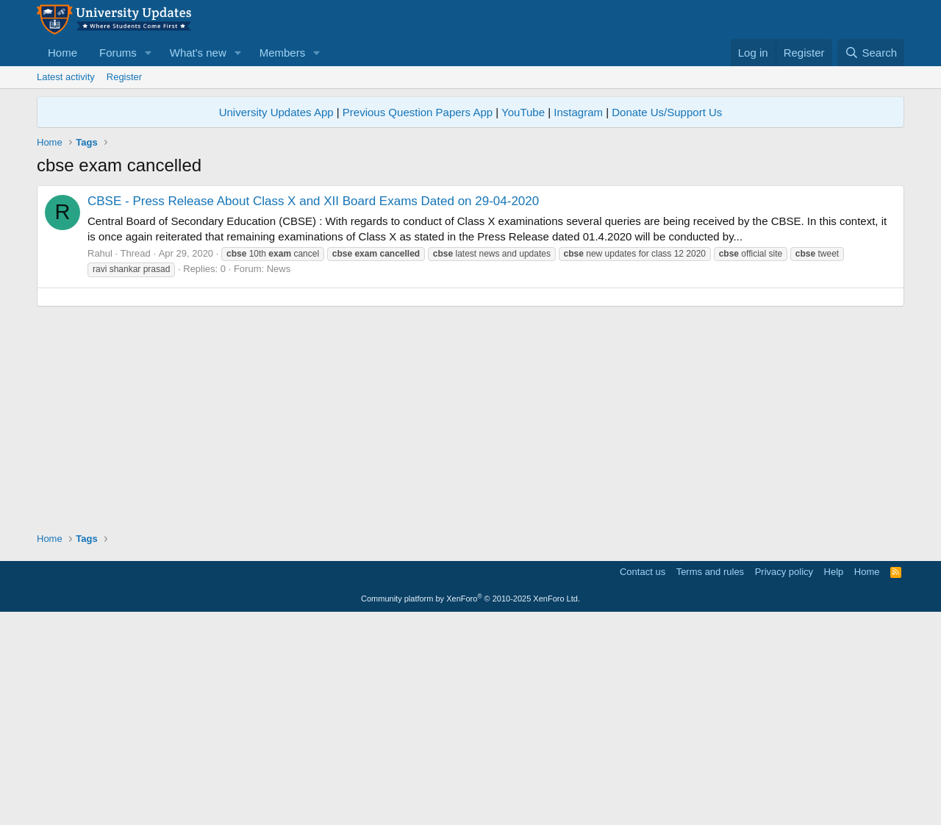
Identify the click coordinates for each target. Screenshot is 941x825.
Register (124, 76)
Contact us (642, 777)
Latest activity (66, 76)
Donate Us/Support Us (667, 112)
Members (283, 52)
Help (834, 777)
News (279, 268)
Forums (118, 52)
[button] (148, 52)
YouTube (523, 112)
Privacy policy (784, 777)
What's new (198, 52)
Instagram (578, 112)
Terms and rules (710, 777)
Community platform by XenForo (470, 804)
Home (62, 52)
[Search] (870, 52)
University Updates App (276, 112)
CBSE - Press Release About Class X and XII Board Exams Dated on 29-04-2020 (313, 201)
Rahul (99, 253)
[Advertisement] (470, 400)
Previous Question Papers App (418, 112)
